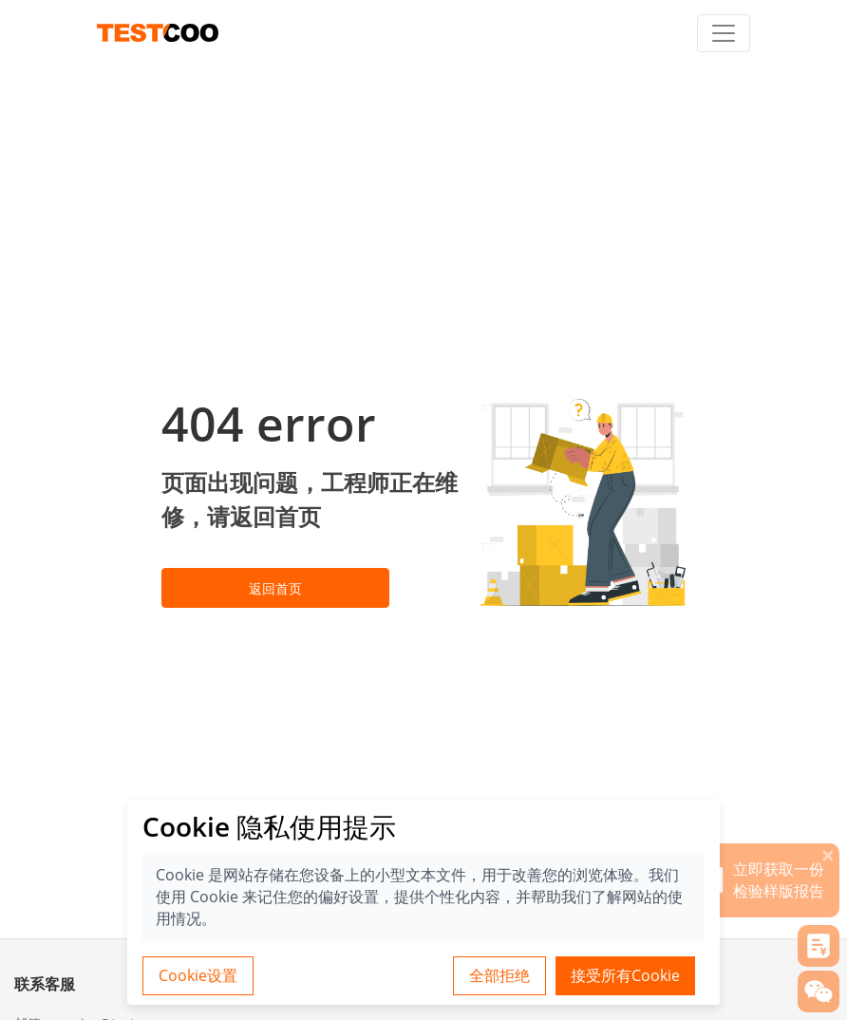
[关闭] (828, 854)
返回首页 (275, 588)
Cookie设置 (198, 975)
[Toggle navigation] (723, 33)
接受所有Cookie (625, 975)
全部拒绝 (499, 975)
